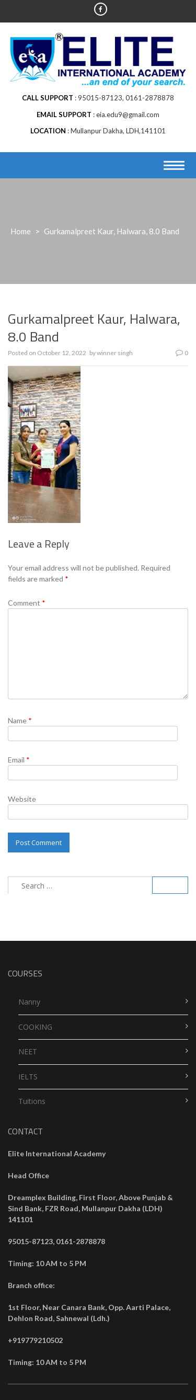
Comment (26, 602)
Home (20, 231)
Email (19, 759)
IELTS (28, 1077)
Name (20, 720)
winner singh (115, 353)
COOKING (35, 1027)
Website (22, 798)
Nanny (29, 1002)
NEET (27, 1051)
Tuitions (31, 1101)
